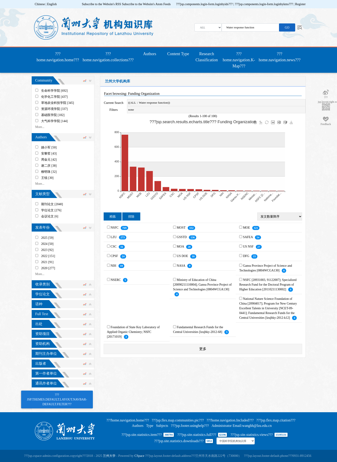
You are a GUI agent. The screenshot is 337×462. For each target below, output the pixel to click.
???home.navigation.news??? (280, 57)
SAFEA (248, 237)
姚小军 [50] (49, 147)
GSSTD (182, 237)
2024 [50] (47, 244)
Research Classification (207, 57)
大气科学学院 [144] (54, 121)
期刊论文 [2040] (52, 204)
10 (121, 265)
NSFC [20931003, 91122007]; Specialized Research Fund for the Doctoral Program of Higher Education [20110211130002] (268, 284)
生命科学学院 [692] (54, 90)
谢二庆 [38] (49, 165)
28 (189, 246)
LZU (114, 237)
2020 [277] (48, 268)
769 (124, 228)
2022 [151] (48, 256)
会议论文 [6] (49, 216)
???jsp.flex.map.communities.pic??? (178, 420)
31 (121, 246)
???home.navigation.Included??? (230, 420)
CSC (114, 246)
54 (258, 237)
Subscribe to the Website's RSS (101, 4)
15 (254, 256)
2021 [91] (47, 262)
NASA (181, 265)
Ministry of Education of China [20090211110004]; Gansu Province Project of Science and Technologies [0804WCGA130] (202, 284)
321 (256, 228)
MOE (247, 227)
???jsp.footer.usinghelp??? (190, 426)
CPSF (115, 256)
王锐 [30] (47, 178)
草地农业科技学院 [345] (57, 103)
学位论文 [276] (51, 210)
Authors (149, 54)
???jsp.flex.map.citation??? (275, 420)
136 (192, 237)
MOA (181, 246)
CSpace (139, 455)
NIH (114, 265)
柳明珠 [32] (49, 171)
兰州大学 (109, 455)
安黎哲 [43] (49, 153)
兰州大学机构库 (117, 81)
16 (193, 256)
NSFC (115, 227)
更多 (202, 349)
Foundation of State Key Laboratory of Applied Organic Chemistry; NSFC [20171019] (133, 331)
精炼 (112, 216)
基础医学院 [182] (53, 115)
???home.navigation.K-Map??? (239, 60)
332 (191, 228)
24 (123, 256)
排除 (131, 216)
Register (300, 4)
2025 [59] (47, 237)
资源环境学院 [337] (54, 109)
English (52, 4)
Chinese (40, 4)
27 (258, 246)
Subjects (162, 426)
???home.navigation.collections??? (108, 57)
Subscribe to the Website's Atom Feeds (146, 4)
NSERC (116, 280)
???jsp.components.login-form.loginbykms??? (264, 4)
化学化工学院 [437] (54, 96)
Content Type (178, 54)
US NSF (248, 246)
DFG (246, 256)
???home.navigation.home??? (59, 57)
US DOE (183, 256)
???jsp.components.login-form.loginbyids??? (204, 4)
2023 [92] (47, 250)
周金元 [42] (49, 159)
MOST (181, 227)
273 (123, 237)
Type (149, 426)
